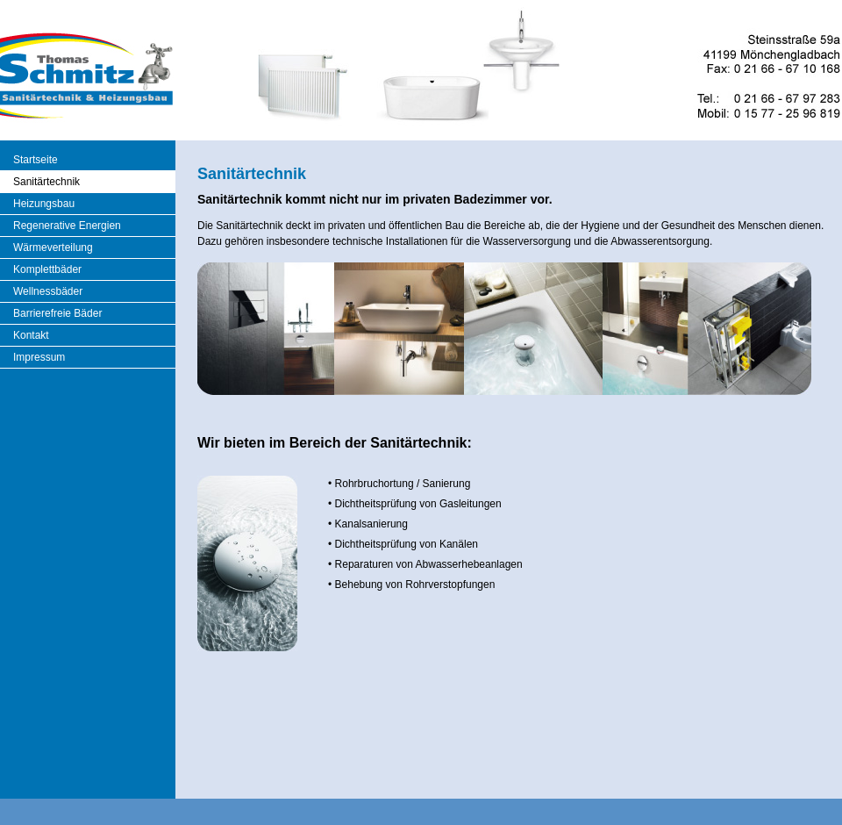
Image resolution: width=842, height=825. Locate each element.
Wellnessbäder (47, 291)
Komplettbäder (47, 269)
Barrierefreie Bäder (57, 313)
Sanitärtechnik (46, 182)
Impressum (39, 357)
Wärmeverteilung (53, 247)
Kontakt (31, 335)
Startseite (35, 160)
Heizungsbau (44, 203)
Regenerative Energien (67, 225)
